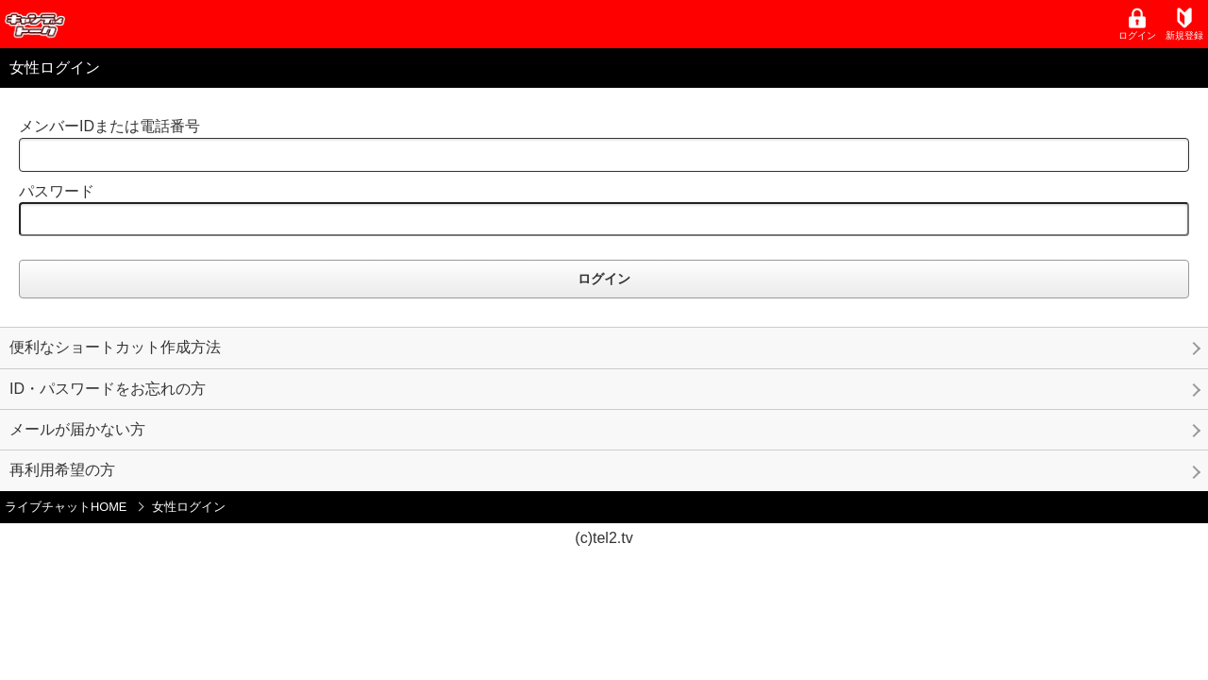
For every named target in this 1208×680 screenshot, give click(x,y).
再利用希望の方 (62, 470)
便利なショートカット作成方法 (115, 347)
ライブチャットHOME (65, 507)
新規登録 (1184, 24)
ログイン (1137, 24)
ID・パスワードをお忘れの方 (107, 389)
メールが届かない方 (77, 429)
